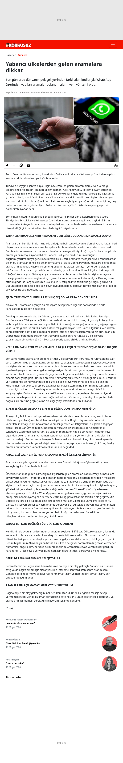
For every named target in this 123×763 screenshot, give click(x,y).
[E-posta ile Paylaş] (28, 165)
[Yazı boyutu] (116, 165)
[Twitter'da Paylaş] (7, 165)
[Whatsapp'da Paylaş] (21, 165)
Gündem (22, 54)
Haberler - (11, 54)
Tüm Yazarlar (13, 677)
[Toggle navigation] (112, 44)
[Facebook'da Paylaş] (14, 165)
